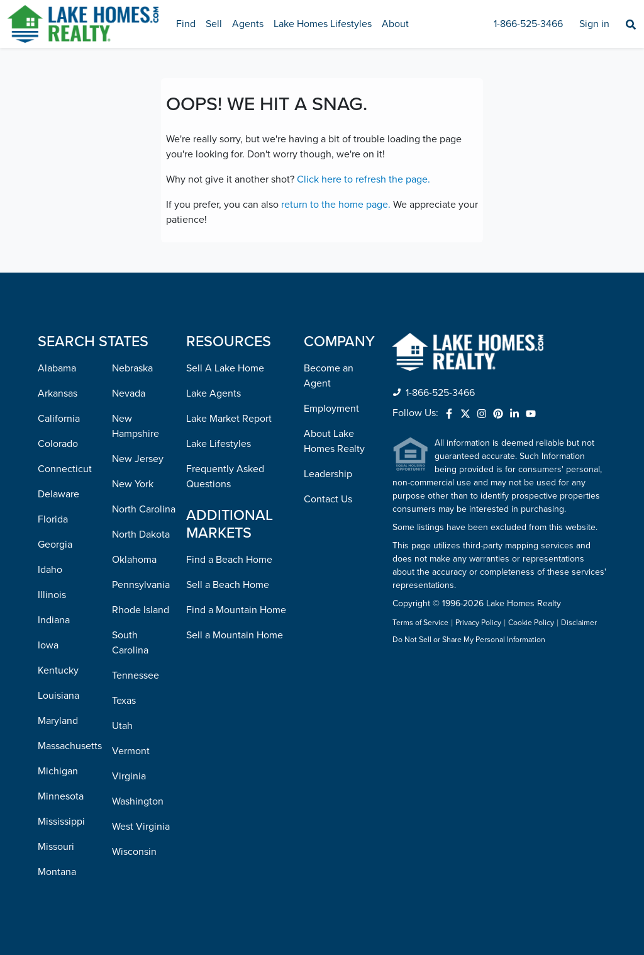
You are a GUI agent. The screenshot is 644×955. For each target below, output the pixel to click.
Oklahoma (134, 559)
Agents (248, 24)
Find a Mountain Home (236, 610)
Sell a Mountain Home (234, 635)
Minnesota (61, 796)
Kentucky (58, 670)
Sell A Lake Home (225, 368)
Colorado (58, 444)
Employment (331, 408)
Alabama (57, 368)
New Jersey (138, 459)
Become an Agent (328, 376)
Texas (124, 700)
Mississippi (61, 821)
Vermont (131, 751)
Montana (57, 872)
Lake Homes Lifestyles (323, 24)
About (395, 24)
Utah (122, 726)
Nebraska (132, 368)
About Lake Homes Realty (334, 441)
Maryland (58, 721)
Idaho (50, 569)
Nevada (128, 393)
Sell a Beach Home (227, 585)
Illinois (52, 595)
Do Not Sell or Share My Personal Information (468, 640)
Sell (214, 24)
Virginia (129, 776)
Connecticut (65, 469)
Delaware (58, 494)
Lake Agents (213, 393)
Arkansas (57, 393)
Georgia (55, 544)
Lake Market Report (229, 418)
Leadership (328, 474)
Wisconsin (134, 851)
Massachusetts (70, 746)
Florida (53, 519)
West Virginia (141, 826)
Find (186, 24)
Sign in (594, 24)
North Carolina (143, 509)
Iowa (48, 645)
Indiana (54, 620)
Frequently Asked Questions (225, 476)
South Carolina (130, 643)
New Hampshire (135, 426)
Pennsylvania (141, 585)
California (59, 418)
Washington (138, 801)
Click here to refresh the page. (363, 179)
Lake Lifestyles (218, 444)
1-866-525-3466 (528, 24)
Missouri (56, 846)
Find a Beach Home (229, 559)
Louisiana (58, 695)
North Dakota (141, 534)
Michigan (58, 771)
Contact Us (328, 499)
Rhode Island (140, 610)
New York (132, 484)
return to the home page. (336, 204)
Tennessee (135, 675)
